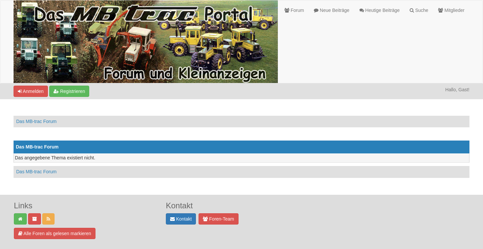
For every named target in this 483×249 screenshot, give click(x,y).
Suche (419, 10)
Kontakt (181, 219)
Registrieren (69, 91)
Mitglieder (451, 10)
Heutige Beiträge (379, 10)
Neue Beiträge (331, 10)
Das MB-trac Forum (36, 121)
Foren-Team (218, 219)
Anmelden (31, 91)
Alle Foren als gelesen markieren (54, 233)
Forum (294, 10)
